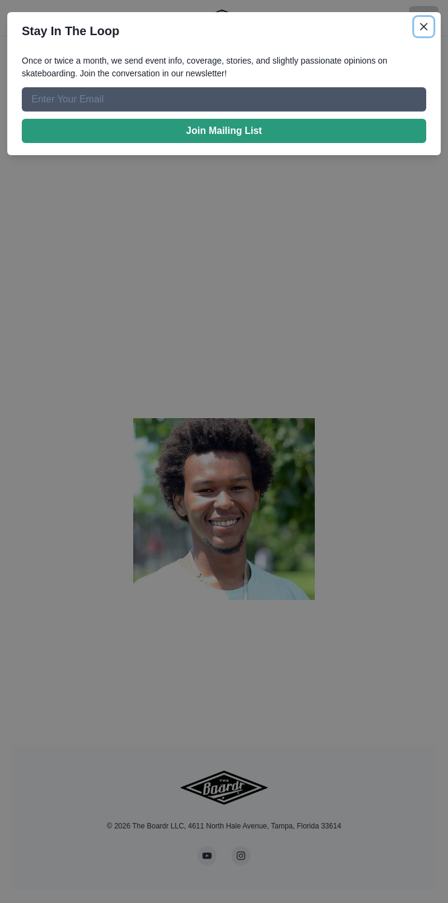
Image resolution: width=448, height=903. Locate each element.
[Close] (423, 26)
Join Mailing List (224, 130)
